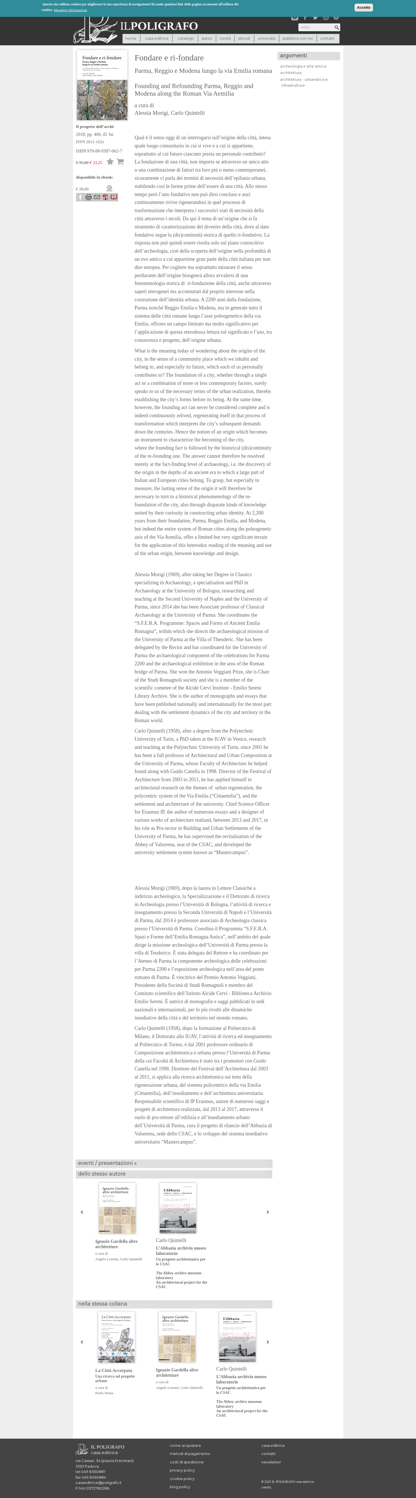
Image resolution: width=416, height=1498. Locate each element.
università (266, 38)
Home (130, 38)
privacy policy (182, 1470)
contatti (327, 38)
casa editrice (273, 1445)
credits (266, 1487)
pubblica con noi (298, 38)
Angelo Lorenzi (106, 1259)
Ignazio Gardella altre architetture (116, 1244)
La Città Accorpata (121, 1376)
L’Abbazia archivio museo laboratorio (182, 1268)
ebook (244, 38)
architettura (290, 72)
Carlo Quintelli (188, 113)
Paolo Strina (104, 1393)
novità (225, 38)
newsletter (271, 1462)
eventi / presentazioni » (107, 1163)
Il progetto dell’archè (95, 126)
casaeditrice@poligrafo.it (99, 1482)
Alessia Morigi (151, 113)
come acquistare (185, 1445)
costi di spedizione (187, 1462)
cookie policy (182, 1478)
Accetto (364, 7)
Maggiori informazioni (70, 10)
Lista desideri (110, 162)
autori (207, 38)
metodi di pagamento (190, 1453)
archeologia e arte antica (303, 66)
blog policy (180, 1486)
